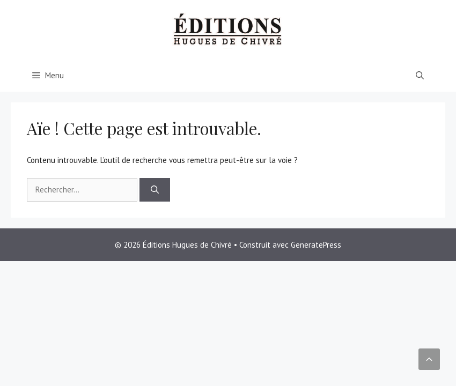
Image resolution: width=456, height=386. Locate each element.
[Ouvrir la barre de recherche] (420, 76)
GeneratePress (316, 245)
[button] (429, 359)
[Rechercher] (154, 190)
